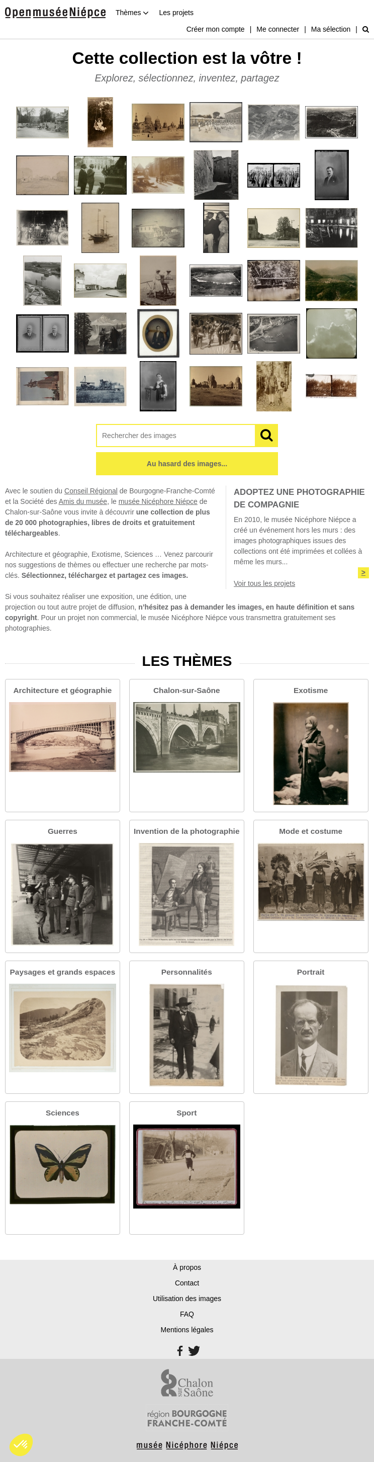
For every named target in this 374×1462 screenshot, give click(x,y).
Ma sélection (331, 29)
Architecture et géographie (62, 690)
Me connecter (277, 29)
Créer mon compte (215, 29)
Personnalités (186, 972)
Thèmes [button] (132, 13)
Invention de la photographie (186, 831)
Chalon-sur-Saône (186, 690)
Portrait (311, 972)
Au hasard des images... (187, 464)
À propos (187, 1267)
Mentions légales (186, 1330)
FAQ (187, 1314)
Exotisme (311, 690)
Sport (186, 1112)
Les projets (176, 13)
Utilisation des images (187, 1299)
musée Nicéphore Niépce (158, 501)
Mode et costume (310, 831)
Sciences (62, 1112)
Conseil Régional (91, 491)
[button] (21, 1445)
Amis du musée (83, 501)
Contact (187, 1283)
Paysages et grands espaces (63, 972)
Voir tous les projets (264, 583)
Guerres (62, 831)
